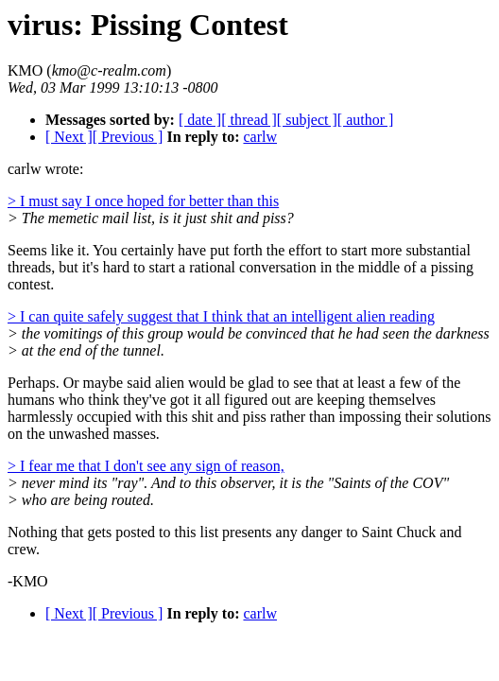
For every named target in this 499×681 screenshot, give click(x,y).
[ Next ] (69, 137)
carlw (260, 137)
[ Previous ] (128, 137)
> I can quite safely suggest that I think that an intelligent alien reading (221, 316)
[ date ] (200, 120)
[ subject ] (307, 120)
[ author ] (365, 120)
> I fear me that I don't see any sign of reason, (146, 466)
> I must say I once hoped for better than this (143, 201)
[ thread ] (249, 120)
